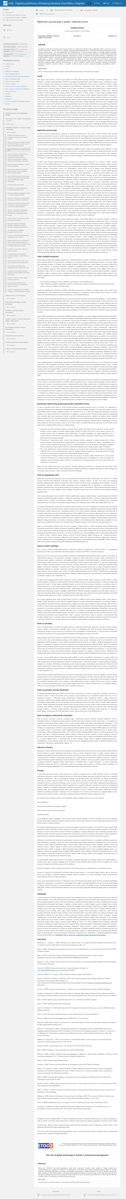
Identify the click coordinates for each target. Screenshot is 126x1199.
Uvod (7, 69)
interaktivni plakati (10, 47)
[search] (88, 3)
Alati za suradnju (10, 84)
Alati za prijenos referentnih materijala (17, 89)
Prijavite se (117, 3)
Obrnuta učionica (10, 91)
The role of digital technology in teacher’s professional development (18, 101)
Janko (24, 15)
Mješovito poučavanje (12, 71)
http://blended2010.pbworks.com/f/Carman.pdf (52, 970)
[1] (114, 248)
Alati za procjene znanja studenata (16, 86)
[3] (100, 818)
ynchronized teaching (22, 55)
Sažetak (7, 66)
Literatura (8, 99)
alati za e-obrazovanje (10, 44)
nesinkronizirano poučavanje (8, 50)
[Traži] (89, 3)
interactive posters (22, 47)
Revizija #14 (8, 12)
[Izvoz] (17, 37)
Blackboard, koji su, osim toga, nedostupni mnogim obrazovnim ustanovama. (81, 935)
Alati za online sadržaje (12, 81)
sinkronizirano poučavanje (8, 55)
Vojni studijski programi (12, 74)
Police (97, 3)
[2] (100, 275)
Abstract (8, 104)
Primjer (7, 94)
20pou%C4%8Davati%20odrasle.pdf (100, 983)
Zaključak (8, 96)
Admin (25, 17)
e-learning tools (23, 44)
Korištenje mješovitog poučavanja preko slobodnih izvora (18, 76)
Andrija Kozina (9, 64)
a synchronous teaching (23, 50)
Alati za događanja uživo (12, 79)
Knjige (106, 3)
